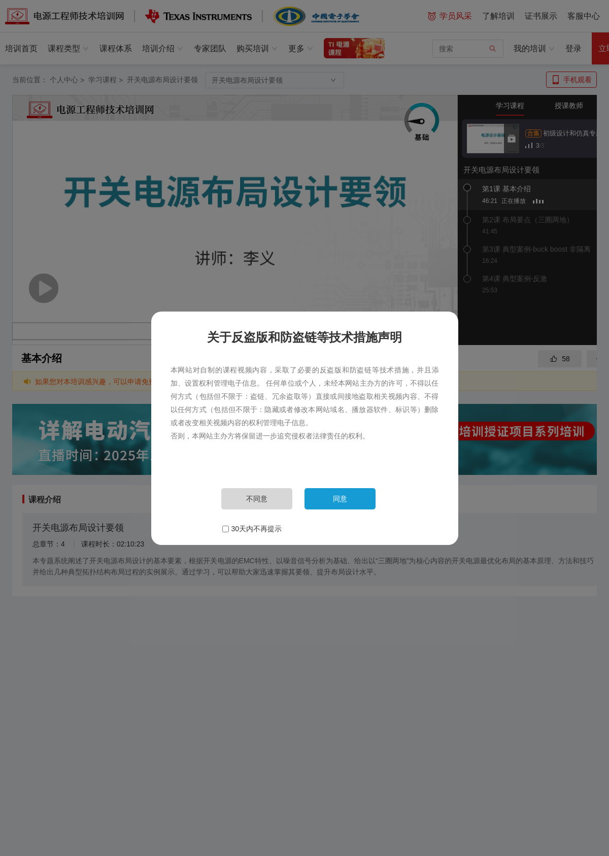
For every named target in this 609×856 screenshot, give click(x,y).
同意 (340, 499)
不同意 (256, 499)
